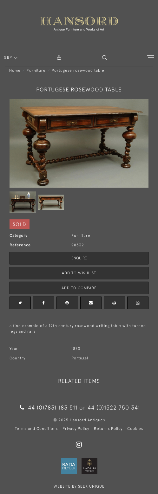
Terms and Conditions (36, 428)
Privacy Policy (76, 428)
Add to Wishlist (79, 273)
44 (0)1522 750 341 (114, 407)
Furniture (36, 70)
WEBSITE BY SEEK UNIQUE (79, 486)
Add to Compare (79, 288)
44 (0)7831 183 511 (48, 407)
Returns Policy (108, 428)
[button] (104, 57)
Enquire (79, 258)
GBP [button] (8, 57)
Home (15, 70)
